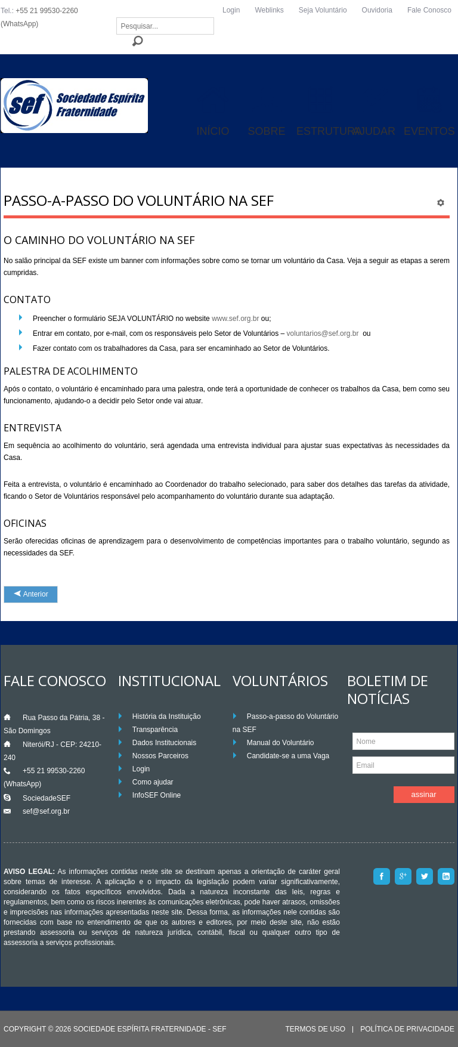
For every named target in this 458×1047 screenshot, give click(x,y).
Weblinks (269, 10)
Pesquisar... (116, 17)
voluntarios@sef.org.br (323, 333)
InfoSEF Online (156, 795)
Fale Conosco (429, 10)
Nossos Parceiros (160, 756)
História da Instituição (166, 716)
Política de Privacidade (407, 1029)
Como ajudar (153, 782)
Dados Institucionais (164, 743)
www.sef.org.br (235, 318)
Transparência (155, 729)
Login (231, 10)
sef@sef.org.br (46, 811)
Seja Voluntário (323, 10)
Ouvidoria (377, 10)
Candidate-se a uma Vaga (288, 756)
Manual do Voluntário (280, 743)
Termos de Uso (315, 1029)
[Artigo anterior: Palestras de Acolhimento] (31, 594)
